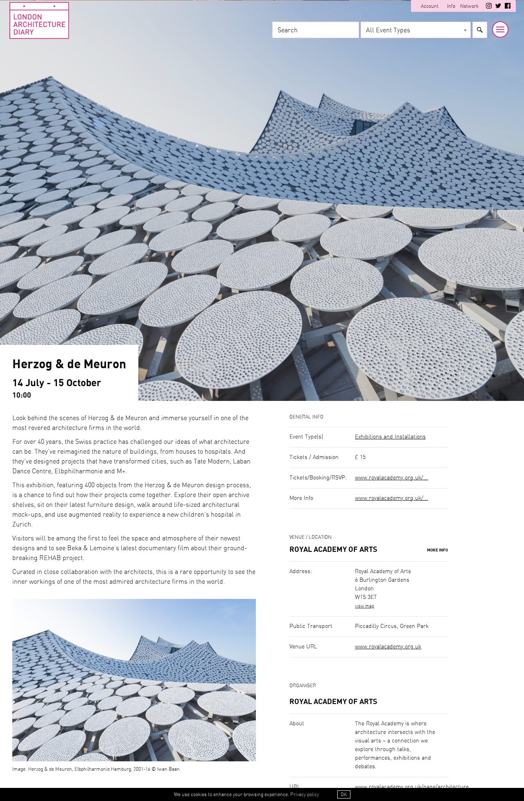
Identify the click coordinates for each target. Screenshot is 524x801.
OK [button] (344, 794)
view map (364, 606)
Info (451, 6)
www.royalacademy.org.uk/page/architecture (412, 787)
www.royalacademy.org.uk (388, 647)
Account (429, 6)
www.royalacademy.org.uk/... (391, 478)
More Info (437, 550)
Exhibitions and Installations (390, 437)
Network (469, 6)
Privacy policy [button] (304, 794)
